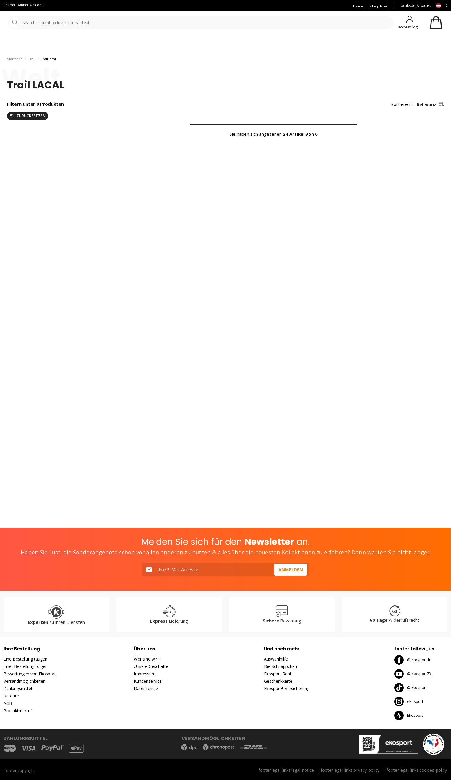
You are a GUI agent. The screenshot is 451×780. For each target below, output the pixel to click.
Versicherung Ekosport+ (321, 6)
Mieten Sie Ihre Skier (275, 6)
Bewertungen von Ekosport (30, 673)
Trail (31, 61)
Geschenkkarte (278, 681)
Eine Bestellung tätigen (25, 659)
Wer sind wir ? (147, 659)
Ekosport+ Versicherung (286, 688)
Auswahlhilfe (276, 659)
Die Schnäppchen (280, 666)
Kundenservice (235, 6)
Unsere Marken (179, 44)
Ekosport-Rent (277, 673)
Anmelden (290, 569)
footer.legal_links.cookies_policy (417, 770)
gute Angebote (258, 44)
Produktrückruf (18, 710)
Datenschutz (146, 688)
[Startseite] (35, 23)
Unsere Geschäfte (151, 666)
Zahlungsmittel (18, 688)
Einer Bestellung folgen (26, 666)
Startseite (14, 61)
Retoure (11, 696)
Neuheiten (215, 44)
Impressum (144, 673)
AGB (8, 703)
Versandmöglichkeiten (25, 681)
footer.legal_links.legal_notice (286, 770)
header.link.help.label (370, 6)
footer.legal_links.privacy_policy (350, 770)
